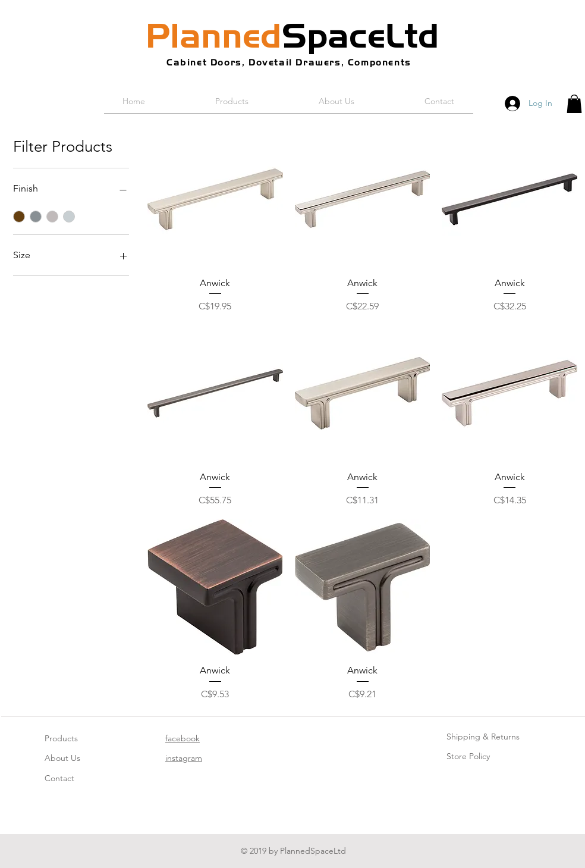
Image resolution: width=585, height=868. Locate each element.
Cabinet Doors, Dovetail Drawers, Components (288, 62)
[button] (574, 104)
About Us (62, 758)
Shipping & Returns (483, 736)
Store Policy (468, 756)
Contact (59, 778)
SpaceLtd (292, 36)
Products (61, 738)
